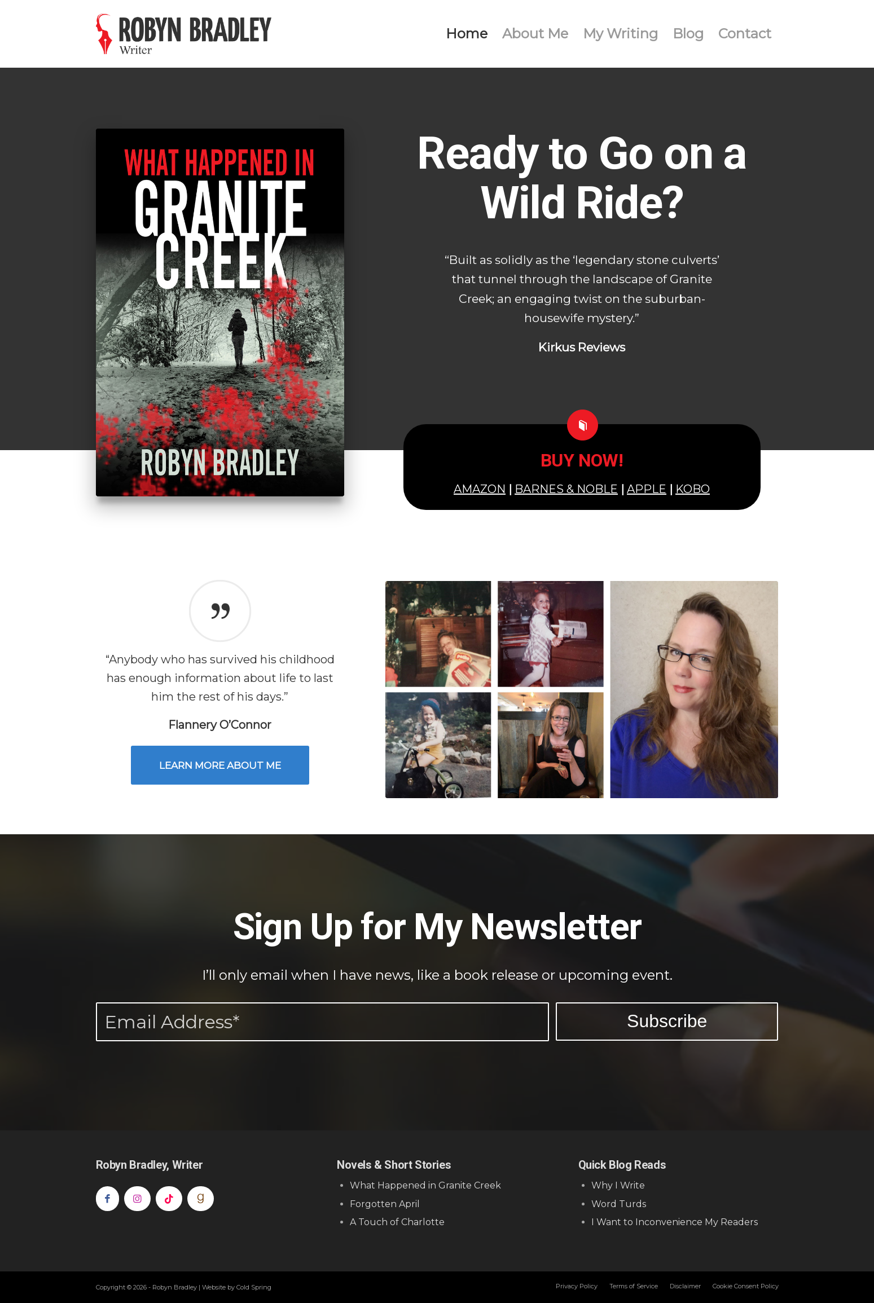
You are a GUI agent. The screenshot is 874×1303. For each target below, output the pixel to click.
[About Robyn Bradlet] (582, 689)
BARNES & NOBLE (566, 489)
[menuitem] (466, 34)
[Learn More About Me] (220, 765)
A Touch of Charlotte (397, 1222)
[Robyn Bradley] (184, 34)
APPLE (646, 489)
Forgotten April (385, 1204)
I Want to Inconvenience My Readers (674, 1222)
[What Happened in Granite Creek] (220, 312)
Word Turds (618, 1204)
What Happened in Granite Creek (425, 1185)
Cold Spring (253, 1287)
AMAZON (480, 489)
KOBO (692, 489)
